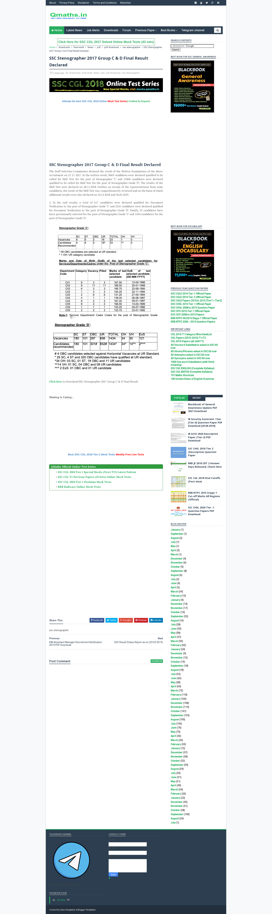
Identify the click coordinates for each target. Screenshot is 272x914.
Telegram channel (192, 30)
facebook (156, 661)
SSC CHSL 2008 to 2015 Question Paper (193, 307)
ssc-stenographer (131, 47)
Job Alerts (93, 30)
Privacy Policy (67, 2)
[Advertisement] (159, 16)
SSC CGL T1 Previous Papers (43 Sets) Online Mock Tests (94, 477)
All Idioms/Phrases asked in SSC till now (193, 351)
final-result (79, 47)
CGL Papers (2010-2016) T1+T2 (188, 337)
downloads (64, 47)
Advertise (125, 2)
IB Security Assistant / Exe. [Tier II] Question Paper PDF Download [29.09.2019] (205, 422)
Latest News (74, 30)
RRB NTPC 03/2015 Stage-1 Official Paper (194, 318)
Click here (55, 381)
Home (58, 30)
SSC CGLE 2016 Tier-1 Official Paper (191, 293)
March (174, 554)
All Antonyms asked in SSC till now (190, 354)
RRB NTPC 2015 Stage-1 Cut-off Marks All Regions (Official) (204, 496)
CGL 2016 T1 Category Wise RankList (191, 334)
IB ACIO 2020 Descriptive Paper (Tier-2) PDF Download (203, 437)
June (173, 583)
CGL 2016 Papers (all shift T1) (187, 341)
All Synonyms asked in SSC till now (190, 358)
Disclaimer (83, 2)
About (52, 2)
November (177, 562)
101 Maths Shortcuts (182, 375)
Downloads (111, 30)
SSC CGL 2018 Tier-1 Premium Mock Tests (84, 482)
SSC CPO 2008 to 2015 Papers (187, 314)
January (175, 529)
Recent (197, 398)
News (90, 47)
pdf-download (111, 47)
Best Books (168, 30)
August (175, 538)
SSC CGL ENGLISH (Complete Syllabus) (192, 368)
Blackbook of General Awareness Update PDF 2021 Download (202, 408)
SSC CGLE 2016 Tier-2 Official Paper (191, 297)
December (176, 558)
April (173, 550)
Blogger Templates (87, 910)
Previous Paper (145, 30)
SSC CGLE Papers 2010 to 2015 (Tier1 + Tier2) (196, 300)
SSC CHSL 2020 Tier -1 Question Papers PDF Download (201, 511)
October (175, 566)
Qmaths (61, 900)
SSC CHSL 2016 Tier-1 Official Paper (191, 304)
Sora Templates (67, 910)
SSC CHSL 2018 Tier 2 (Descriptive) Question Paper (202, 452)
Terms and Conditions (105, 2)
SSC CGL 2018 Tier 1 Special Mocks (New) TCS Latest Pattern (97, 472)
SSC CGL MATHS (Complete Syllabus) (191, 371)
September (177, 533)
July (173, 542)
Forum (127, 30)
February (176, 595)
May (173, 546)
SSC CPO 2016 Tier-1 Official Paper (190, 311)
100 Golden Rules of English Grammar (192, 379)
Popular (179, 398)
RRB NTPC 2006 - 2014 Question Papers (193, 321)
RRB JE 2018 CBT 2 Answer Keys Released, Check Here (205, 465)
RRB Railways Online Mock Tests (79, 486)
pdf (99, 47)
